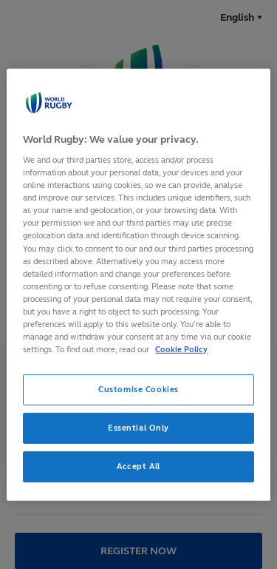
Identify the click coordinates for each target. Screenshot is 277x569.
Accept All (138, 466)
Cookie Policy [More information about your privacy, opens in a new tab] (181, 349)
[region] (138, 284)
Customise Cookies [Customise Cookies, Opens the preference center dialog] (138, 389)
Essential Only (138, 427)
